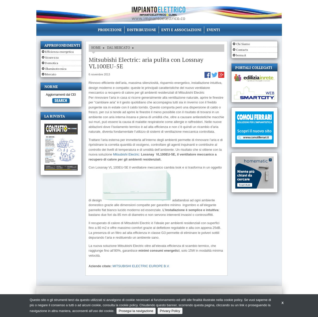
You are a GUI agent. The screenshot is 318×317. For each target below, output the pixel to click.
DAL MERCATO (118, 47)
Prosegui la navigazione (136, 311)
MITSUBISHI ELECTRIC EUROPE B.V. (141, 266)
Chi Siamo (243, 44)
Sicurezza (52, 57)
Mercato (50, 74)
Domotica (51, 63)
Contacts (242, 50)
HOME (96, 47)
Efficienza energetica (59, 52)
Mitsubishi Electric (126, 154)
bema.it (241, 55)
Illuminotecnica (55, 69)
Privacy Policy (170, 311)
